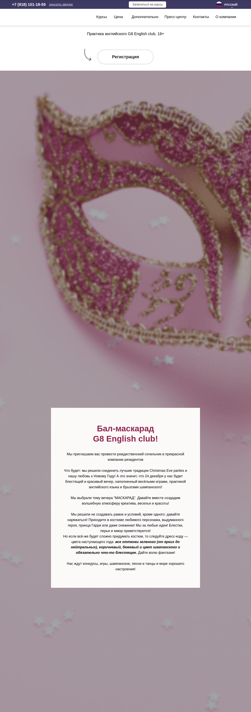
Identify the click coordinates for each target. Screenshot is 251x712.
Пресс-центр (175, 17)
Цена (118, 17)
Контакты (201, 17)
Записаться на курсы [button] (147, 4)
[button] (61, 4)
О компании (226, 17)
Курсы (101, 17)
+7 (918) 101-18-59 (29, 4)
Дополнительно (145, 17)
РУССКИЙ (230, 4)
